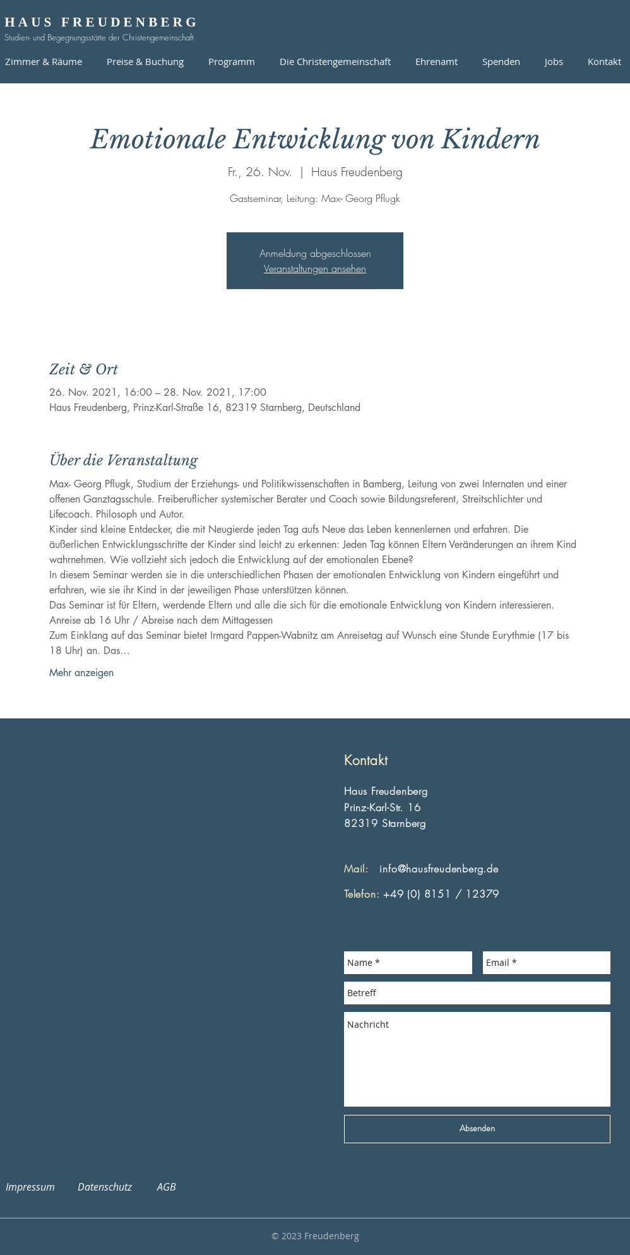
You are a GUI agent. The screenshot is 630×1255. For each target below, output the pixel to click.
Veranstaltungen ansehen (315, 268)
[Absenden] (477, 1129)
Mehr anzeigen (81, 672)
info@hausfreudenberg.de (438, 869)
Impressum (38, 1187)
